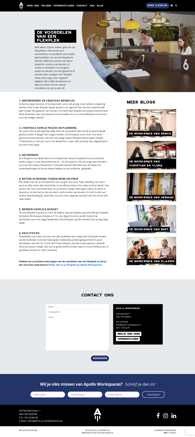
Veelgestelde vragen (28, 430)
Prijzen (46, 5)
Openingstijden (63, 5)
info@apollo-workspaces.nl (128, 324)
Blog (100, 5)
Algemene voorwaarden (165, 430)
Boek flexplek (157, 5)
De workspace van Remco (150, 133)
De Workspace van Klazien (151, 261)
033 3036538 (122, 321)
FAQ (92, 5)
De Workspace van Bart (149, 229)
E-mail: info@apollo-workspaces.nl (41, 421)
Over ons (33, 5)
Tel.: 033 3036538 (28, 417)
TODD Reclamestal (105, 433)
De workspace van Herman (151, 197)
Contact (82, 5)
